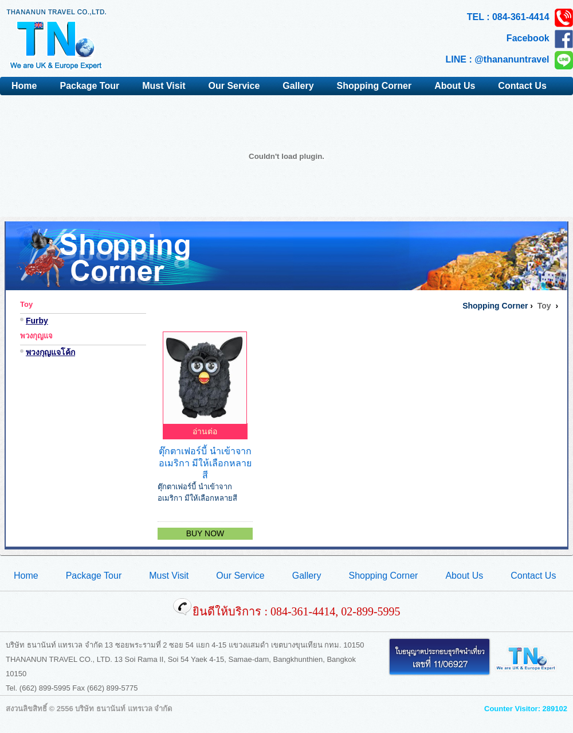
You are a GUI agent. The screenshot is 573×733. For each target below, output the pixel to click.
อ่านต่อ (205, 431)
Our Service (234, 86)
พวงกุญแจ (36, 336)
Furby (37, 320)
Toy (26, 304)
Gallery (297, 86)
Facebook (540, 39)
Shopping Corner (374, 86)
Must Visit (163, 86)
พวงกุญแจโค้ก (50, 352)
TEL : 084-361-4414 (520, 18)
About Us (454, 86)
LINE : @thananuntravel (509, 60)
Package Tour (89, 86)
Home (24, 86)
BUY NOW (205, 533)
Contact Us (522, 86)
